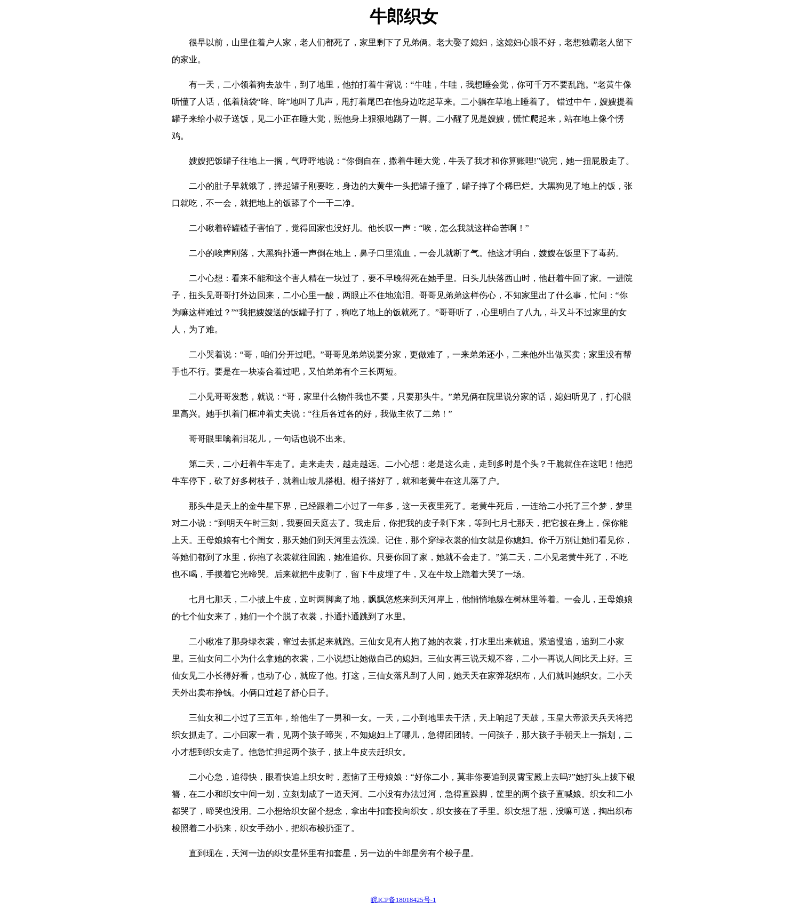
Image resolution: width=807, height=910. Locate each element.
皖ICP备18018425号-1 (403, 900)
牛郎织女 (404, 16)
